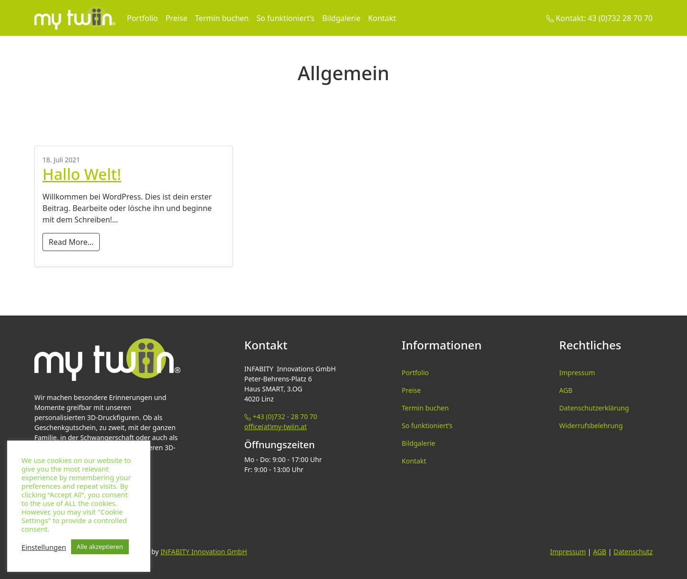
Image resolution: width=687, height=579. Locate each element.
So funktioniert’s (285, 18)
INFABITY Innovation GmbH (203, 551)
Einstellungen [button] (43, 547)
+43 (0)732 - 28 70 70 (280, 416)
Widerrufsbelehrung (591, 425)
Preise (176, 18)
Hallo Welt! (81, 174)
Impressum (577, 372)
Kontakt (382, 18)
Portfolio (142, 18)
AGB (565, 390)
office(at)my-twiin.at (275, 426)
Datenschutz (633, 551)
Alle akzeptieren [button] (100, 546)
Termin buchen (222, 18)
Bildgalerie (341, 18)
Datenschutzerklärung (594, 407)
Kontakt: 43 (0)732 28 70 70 (599, 18)
